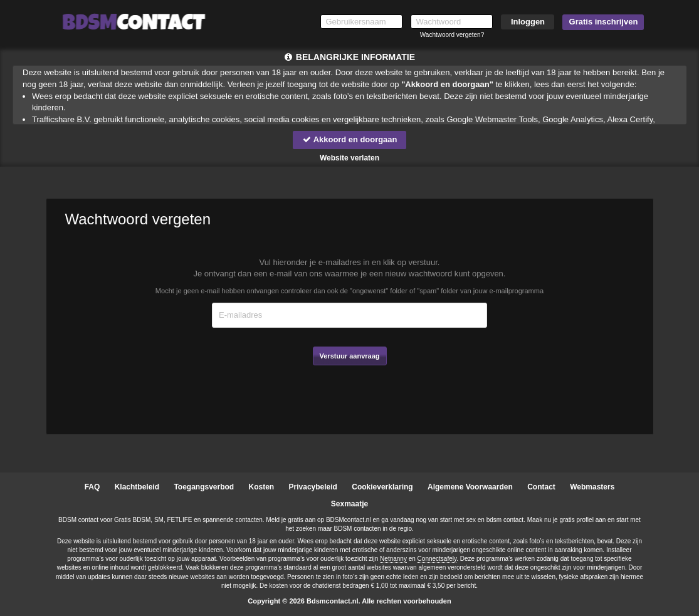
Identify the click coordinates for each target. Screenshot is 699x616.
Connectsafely (437, 558)
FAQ (92, 487)
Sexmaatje (349, 503)
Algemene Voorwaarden (470, 487)
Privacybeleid (313, 487)
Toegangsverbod (204, 487)
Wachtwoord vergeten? (452, 34)
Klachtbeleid (137, 487)
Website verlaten (349, 158)
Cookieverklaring (382, 487)
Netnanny (393, 558)
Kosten (262, 487)
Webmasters (592, 487)
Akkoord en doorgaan (349, 139)
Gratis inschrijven (603, 21)
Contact (541, 487)
